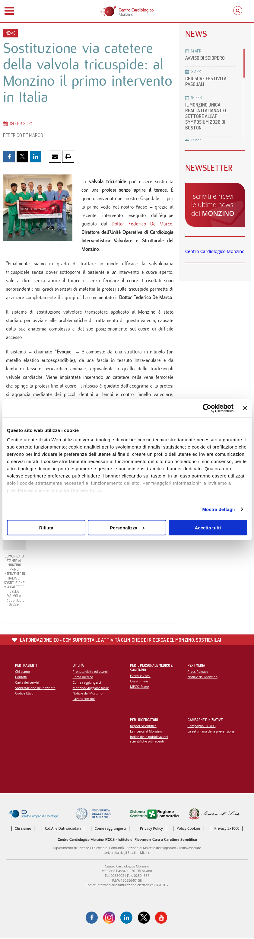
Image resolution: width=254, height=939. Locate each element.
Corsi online (139, 681)
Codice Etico (24, 693)
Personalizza (127, 527)
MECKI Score (139, 687)
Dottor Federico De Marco (142, 224)
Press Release (198, 671)
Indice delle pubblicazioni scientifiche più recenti (149, 739)
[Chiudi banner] (245, 408)
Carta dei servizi (27, 682)
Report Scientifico (143, 726)
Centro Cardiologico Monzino (215, 251)
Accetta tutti (208, 527)
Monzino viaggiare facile (91, 688)
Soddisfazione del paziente (35, 688)
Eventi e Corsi (140, 676)
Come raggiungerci (87, 682)
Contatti (21, 677)
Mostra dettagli (218, 509)
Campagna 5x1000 (202, 726)
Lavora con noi (84, 699)
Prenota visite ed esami (90, 671)
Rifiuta (46, 527)
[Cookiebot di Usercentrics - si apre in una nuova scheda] (207, 408)
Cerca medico (83, 677)
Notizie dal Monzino (88, 693)
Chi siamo (22, 671)
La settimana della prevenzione (211, 731)
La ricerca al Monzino (146, 731)
